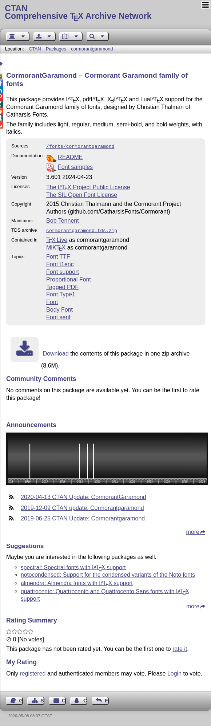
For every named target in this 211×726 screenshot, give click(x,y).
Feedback (107, 699)
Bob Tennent (62, 220)
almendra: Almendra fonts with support (77, 582)
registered (32, 672)
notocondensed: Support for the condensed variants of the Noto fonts (108, 573)
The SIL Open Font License (81, 194)
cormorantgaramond (92, 49)
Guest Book (21, 699)
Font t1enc (60, 263)
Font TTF (58, 255)
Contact (64, 699)
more (192, 530)
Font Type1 (60, 293)
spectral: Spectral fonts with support (73, 566)
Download (56, 352)
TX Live (56, 238)
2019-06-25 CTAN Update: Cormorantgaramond (83, 517)
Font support (62, 270)
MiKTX (55, 246)
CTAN (35, 49)
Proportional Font (68, 278)
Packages (57, 49)
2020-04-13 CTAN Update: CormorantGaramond (83, 495)
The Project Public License (88, 186)
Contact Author (85, 699)
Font (52, 300)
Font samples (75, 166)
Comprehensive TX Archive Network (105, 13)
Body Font (59, 308)
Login (174, 672)
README (70, 156)
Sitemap (42, 699)
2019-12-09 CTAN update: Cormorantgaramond (82, 506)
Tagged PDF (62, 286)
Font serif (58, 316)
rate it (179, 647)
